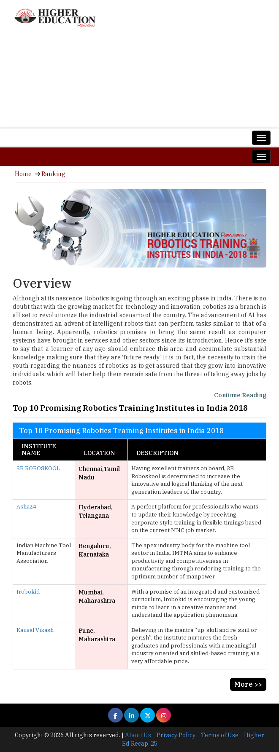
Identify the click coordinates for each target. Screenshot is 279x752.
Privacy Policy (176, 735)
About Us (138, 735)
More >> (248, 684)
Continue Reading (240, 395)
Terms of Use (219, 735)
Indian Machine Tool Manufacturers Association (43, 553)
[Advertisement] (139, 81)
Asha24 (26, 506)
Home (23, 174)
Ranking (53, 174)
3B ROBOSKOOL (38, 468)
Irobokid (28, 591)
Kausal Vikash (35, 630)
